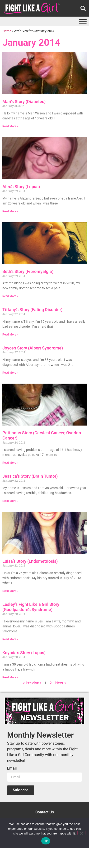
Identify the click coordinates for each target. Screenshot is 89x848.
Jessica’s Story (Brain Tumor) (30, 476)
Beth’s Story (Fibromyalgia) (27, 271)
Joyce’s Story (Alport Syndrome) (32, 347)
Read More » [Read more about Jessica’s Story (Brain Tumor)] (10, 501)
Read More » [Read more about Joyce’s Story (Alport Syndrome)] (10, 372)
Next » (60, 682)
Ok (46, 841)
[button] (83, 8)
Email (12, 768)
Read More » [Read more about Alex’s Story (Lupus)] (10, 211)
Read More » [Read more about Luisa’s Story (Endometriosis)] (10, 591)
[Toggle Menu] (83, 21)
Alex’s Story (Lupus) (21, 186)
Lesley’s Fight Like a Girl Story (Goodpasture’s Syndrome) (30, 607)
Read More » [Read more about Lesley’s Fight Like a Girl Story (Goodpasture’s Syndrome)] (10, 639)
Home (6, 31)
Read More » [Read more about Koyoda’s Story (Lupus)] (10, 677)
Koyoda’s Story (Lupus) (24, 652)
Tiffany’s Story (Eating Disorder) (32, 309)
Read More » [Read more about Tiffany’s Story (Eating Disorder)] (10, 334)
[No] (81, 833)
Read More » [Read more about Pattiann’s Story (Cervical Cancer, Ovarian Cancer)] (10, 462)
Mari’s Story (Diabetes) (24, 101)
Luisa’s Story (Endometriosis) (30, 561)
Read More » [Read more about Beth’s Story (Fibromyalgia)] (10, 296)
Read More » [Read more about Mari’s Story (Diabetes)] (10, 126)
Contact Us (44, 812)
